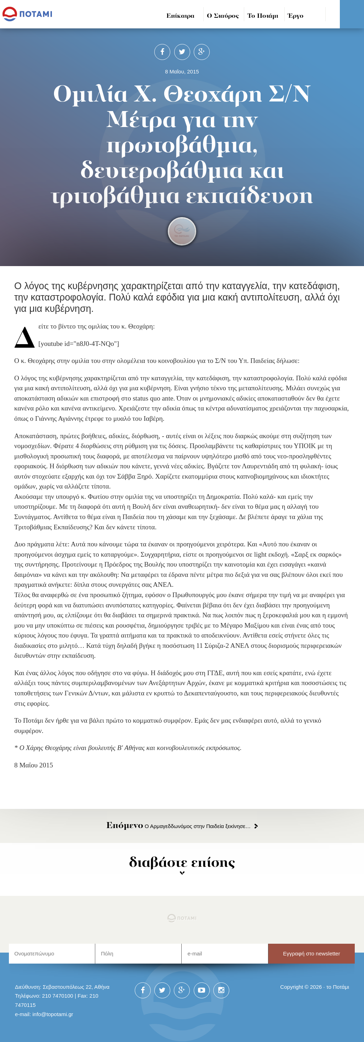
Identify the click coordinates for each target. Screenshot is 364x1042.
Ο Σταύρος (223, 16)
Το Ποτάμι (262, 16)
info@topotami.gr (52, 1014)
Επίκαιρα (180, 16)
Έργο (296, 16)
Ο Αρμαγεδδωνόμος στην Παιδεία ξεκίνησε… (178, 826)
